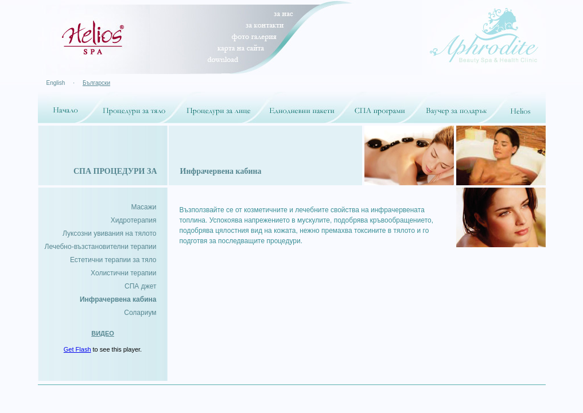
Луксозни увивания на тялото (110, 233)
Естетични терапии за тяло (113, 260)
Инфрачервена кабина (118, 299)
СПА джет (140, 286)
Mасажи (143, 207)
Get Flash (77, 349)
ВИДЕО (102, 333)
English (55, 83)
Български (96, 83)
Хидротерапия (134, 220)
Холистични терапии (123, 273)
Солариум (140, 313)
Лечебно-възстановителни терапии (101, 247)
